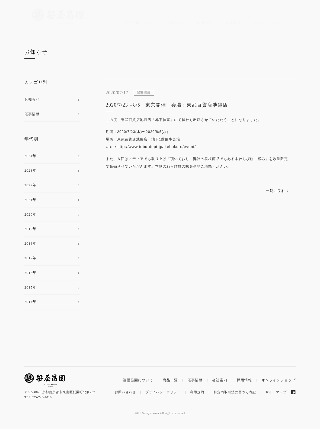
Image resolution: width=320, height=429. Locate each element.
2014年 (30, 302)
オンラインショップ (271, 23)
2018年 (30, 243)
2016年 (30, 273)
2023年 (30, 170)
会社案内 (233, 23)
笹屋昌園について (140, 23)
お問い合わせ (125, 392)
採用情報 (244, 380)
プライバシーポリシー (163, 392)
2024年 (30, 156)
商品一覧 (176, 23)
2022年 (30, 185)
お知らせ (35, 52)
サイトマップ (276, 392)
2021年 (30, 200)
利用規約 (197, 392)
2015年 (30, 287)
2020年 (30, 214)
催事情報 (204, 23)
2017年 (30, 258)
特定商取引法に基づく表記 (235, 392)
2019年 (30, 229)
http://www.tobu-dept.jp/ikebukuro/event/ (156, 147)
